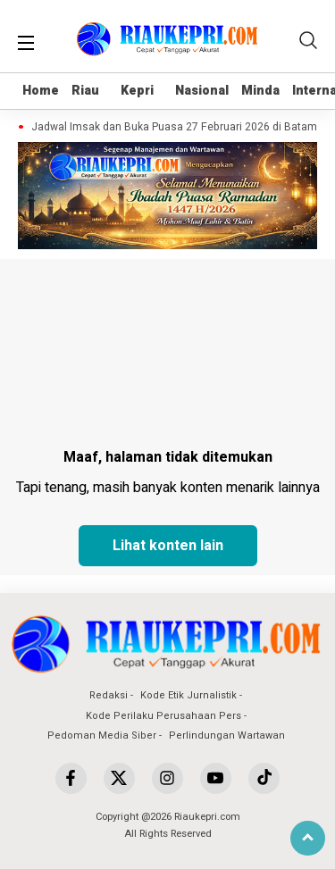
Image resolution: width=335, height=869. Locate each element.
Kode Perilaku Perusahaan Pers (163, 716)
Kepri (137, 90)
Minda (260, 90)
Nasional (202, 90)
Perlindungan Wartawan (227, 735)
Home (40, 90)
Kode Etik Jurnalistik (188, 695)
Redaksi (108, 695)
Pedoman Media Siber (101, 735)
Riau (85, 90)
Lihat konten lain (168, 545)
